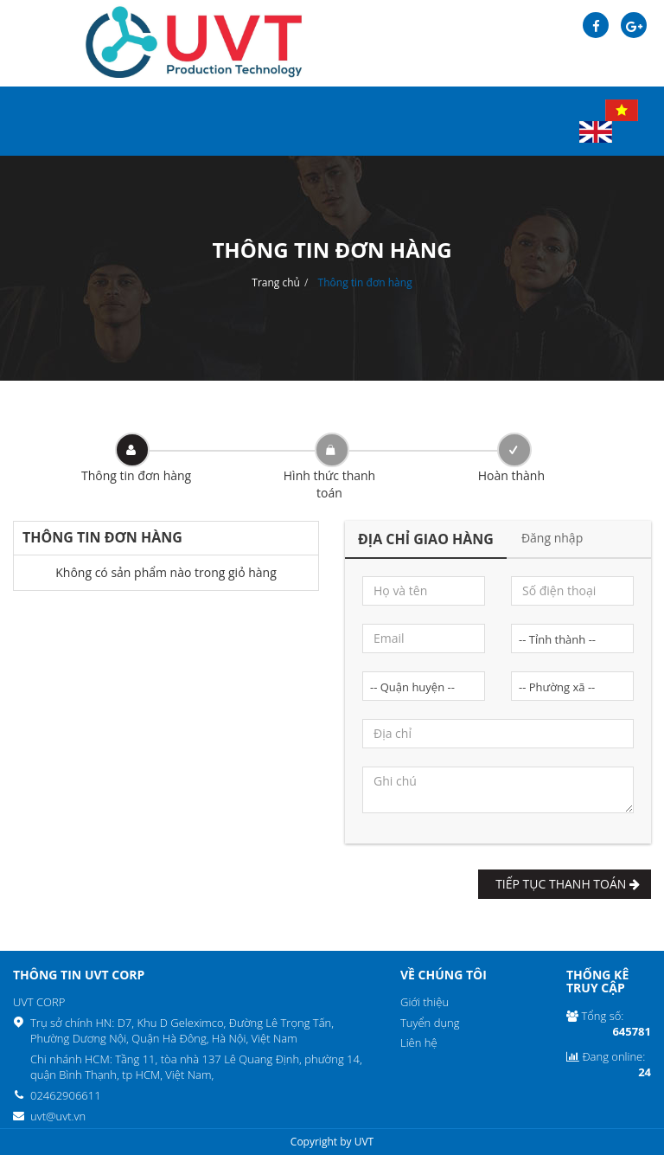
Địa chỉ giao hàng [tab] (426, 539)
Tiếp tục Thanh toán (564, 884)
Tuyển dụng (430, 1022)
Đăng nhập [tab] (552, 537)
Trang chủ (276, 282)
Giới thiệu (424, 1002)
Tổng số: (608, 1024)
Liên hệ (418, 1042)
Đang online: (608, 1065)
